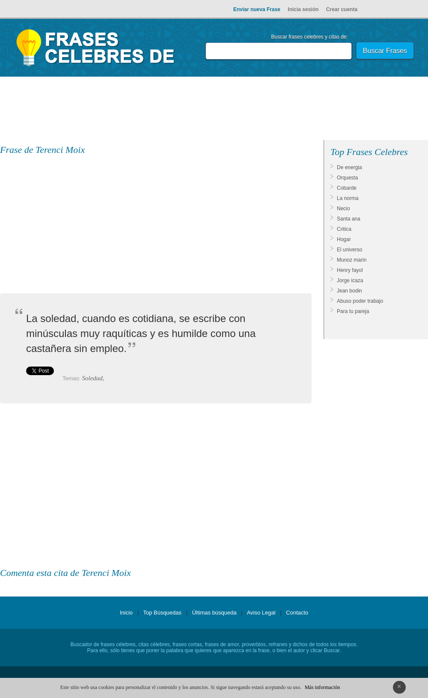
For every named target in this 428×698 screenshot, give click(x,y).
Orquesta (347, 178)
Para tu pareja (353, 311)
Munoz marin (351, 260)
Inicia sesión (303, 9)
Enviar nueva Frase (256, 9)
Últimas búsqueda (214, 612)
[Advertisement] (214, 110)
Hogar (344, 239)
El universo (349, 250)
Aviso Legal (261, 612)
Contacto (297, 612)
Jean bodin (349, 291)
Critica (344, 229)
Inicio (126, 612)
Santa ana (348, 219)
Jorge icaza (350, 280)
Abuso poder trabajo (360, 301)
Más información (322, 687)
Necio (343, 209)
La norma (348, 198)
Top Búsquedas (162, 612)
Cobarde (347, 188)
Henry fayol (350, 270)
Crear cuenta (341, 9)
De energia (349, 167)
